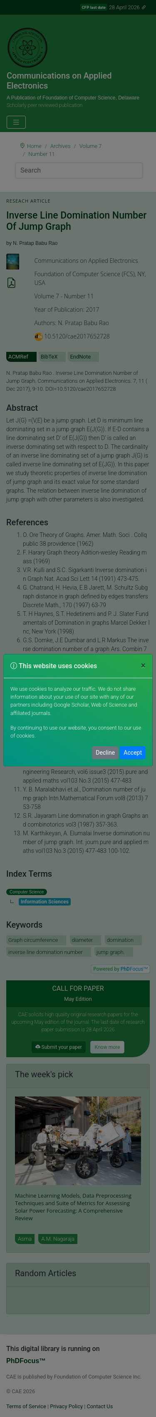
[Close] (143, 665)
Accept (133, 752)
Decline (105, 752)
